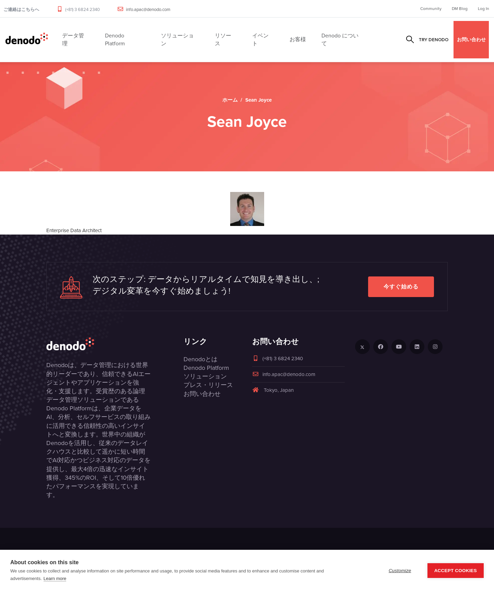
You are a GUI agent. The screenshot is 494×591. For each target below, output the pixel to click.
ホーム (230, 100)
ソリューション (205, 376)
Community (431, 8)
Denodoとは (200, 359)
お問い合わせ (471, 39)
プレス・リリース (208, 384)
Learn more (55, 578)
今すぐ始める (401, 287)
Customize (400, 570)
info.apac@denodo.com (148, 9)
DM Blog (460, 8)
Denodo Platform (206, 367)
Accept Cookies (455, 570)
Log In (483, 8)
